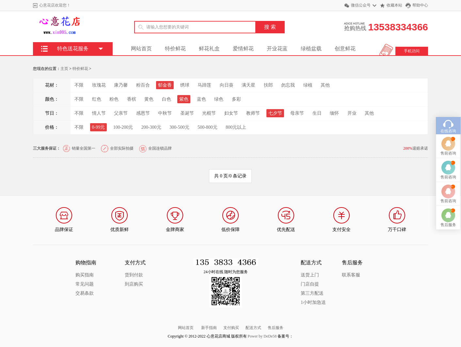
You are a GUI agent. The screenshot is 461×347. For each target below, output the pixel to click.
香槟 (131, 99)
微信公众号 (361, 5)
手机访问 (412, 51)
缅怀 (334, 113)
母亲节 (297, 113)
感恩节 (143, 113)
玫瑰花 (99, 85)
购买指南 (84, 275)
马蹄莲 (204, 85)
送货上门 (310, 275)
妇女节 (231, 113)
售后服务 (275, 327)
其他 (325, 85)
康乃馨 (121, 85)
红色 (96, 99)
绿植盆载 (311, 48)
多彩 (236, 99)
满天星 (248, 85)
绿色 (218, 99)
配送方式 (253, 327)
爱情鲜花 (243, 48)
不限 (79, 85)
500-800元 (207, 127)
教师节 (253, 113)
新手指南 (209, 327)
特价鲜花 (175, 48)
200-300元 (151, 127)
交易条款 (84, 293)
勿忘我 (288, 85)
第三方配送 (312, 293)
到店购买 (134, 284)
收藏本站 (394, 5)
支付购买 (231, 327)
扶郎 (268, 85)
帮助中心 (420, 5)
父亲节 (121, 113)
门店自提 (310, 284)
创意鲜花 (345, 48)
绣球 (184, 85)
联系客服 (351, 275)
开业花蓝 (277, 48)
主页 (64, 68)
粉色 (114, 99)
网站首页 (141, 48)
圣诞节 (187, 113)
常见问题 (84, 284)
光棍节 (209, 113)
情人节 (99, 113)
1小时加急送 (313, 302)
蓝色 (201, 99)
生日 (317, 113)
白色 (166, 99)
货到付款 (134, 275)
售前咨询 (448, 142)
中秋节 (165, 113)
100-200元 (123, 127)
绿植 (307, 85)
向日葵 (226, 85)
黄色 (148, 99)
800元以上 (236, 127)
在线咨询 (448, 120)
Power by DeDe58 (262, 336)
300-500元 (179, 127)
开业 (352, 113)
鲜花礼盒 (209, 48)
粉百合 (143, 85)
